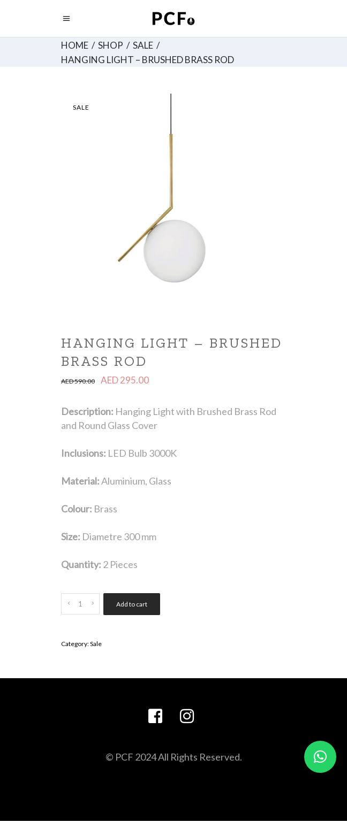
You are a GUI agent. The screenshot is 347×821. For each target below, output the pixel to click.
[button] (320, 757)
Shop (110, 45)
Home (74, 45)
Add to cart (131, 604)
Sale (143, 45)
